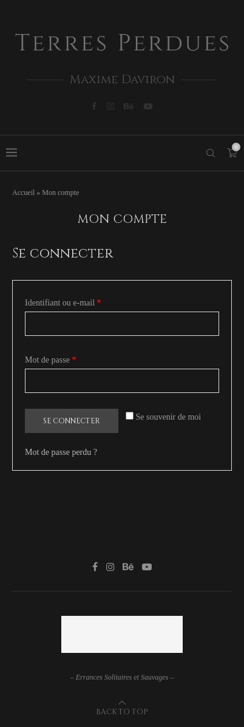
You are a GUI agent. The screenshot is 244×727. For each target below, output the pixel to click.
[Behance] (129, 106)
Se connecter (71, 421)
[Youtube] (148, 106)
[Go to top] (122, 711)
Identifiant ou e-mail (82, 301)
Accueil (23, 192)
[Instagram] (110, 106)
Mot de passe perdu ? (61, 452)
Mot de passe (69, 358)
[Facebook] (94, 106)
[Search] (211, 153)
